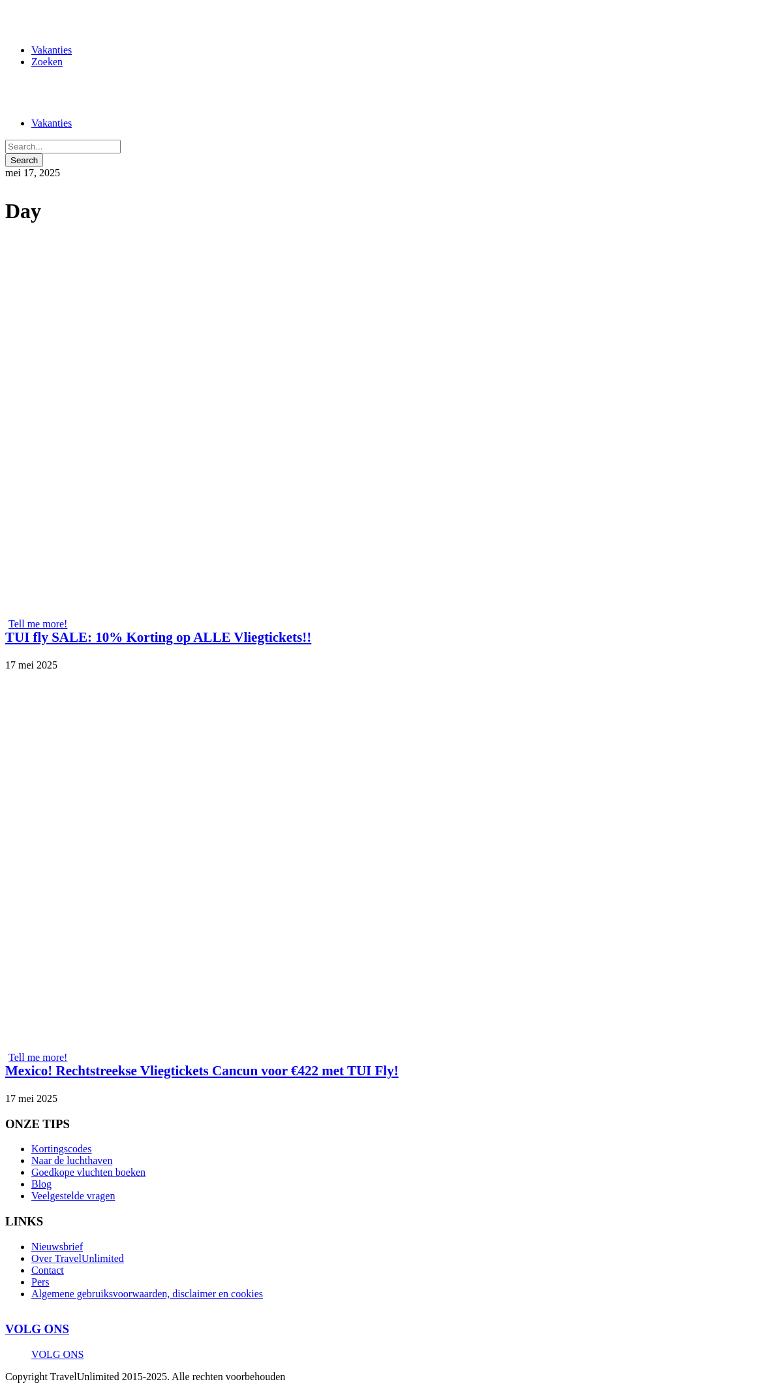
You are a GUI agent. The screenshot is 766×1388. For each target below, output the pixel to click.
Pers (40, 1281)
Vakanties (51, 49)
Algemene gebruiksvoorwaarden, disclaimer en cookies (147, 1293)
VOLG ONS (37, 1329)
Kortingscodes (61, 1148)
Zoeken (47, 61)
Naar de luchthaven (71, 1160)
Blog (41, 1184)
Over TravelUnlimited (77, 1258)
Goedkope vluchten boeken (88, 1172)
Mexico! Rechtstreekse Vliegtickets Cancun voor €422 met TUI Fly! (202, 1071)
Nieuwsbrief (57, 1246)
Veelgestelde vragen (73, 1195)
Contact (47, 1270)
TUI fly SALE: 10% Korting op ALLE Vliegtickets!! (158, 637)
